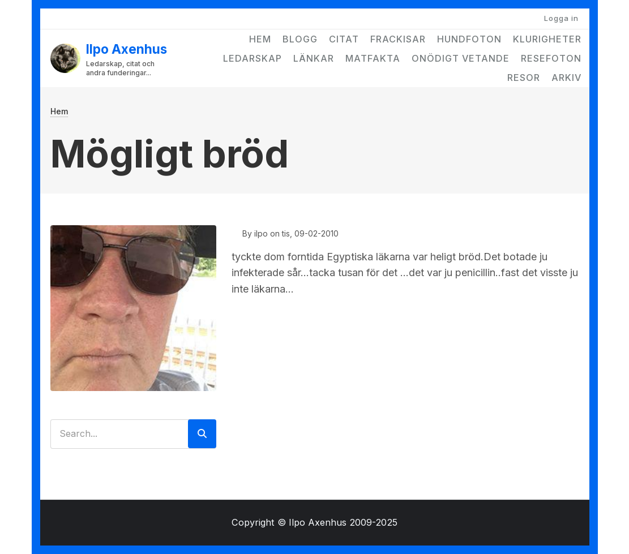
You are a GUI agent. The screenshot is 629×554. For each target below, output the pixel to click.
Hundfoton (469, 39)
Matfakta (372, 58)
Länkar (313, 58)
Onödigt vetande (461, 58)
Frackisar (398, 39)
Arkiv (566, 77)
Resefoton (551, 58)
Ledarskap (252, 58)
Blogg (300, 39)
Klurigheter (547, 39)
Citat (344, 39)
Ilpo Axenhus (126, 49)
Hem (260, 39)
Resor (523, 77)
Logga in (561, 18)
